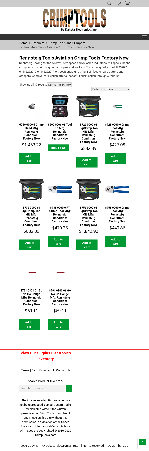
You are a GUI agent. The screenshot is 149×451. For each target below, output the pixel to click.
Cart (34, 370)
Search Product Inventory (45, 381)
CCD (125, 445)
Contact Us (63, 370)
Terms (25, 370)
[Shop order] (110, 89)
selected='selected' (59, 84)
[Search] (69, 388)
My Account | (47, 370)
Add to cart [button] (29, 158)
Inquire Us (58, 148)
